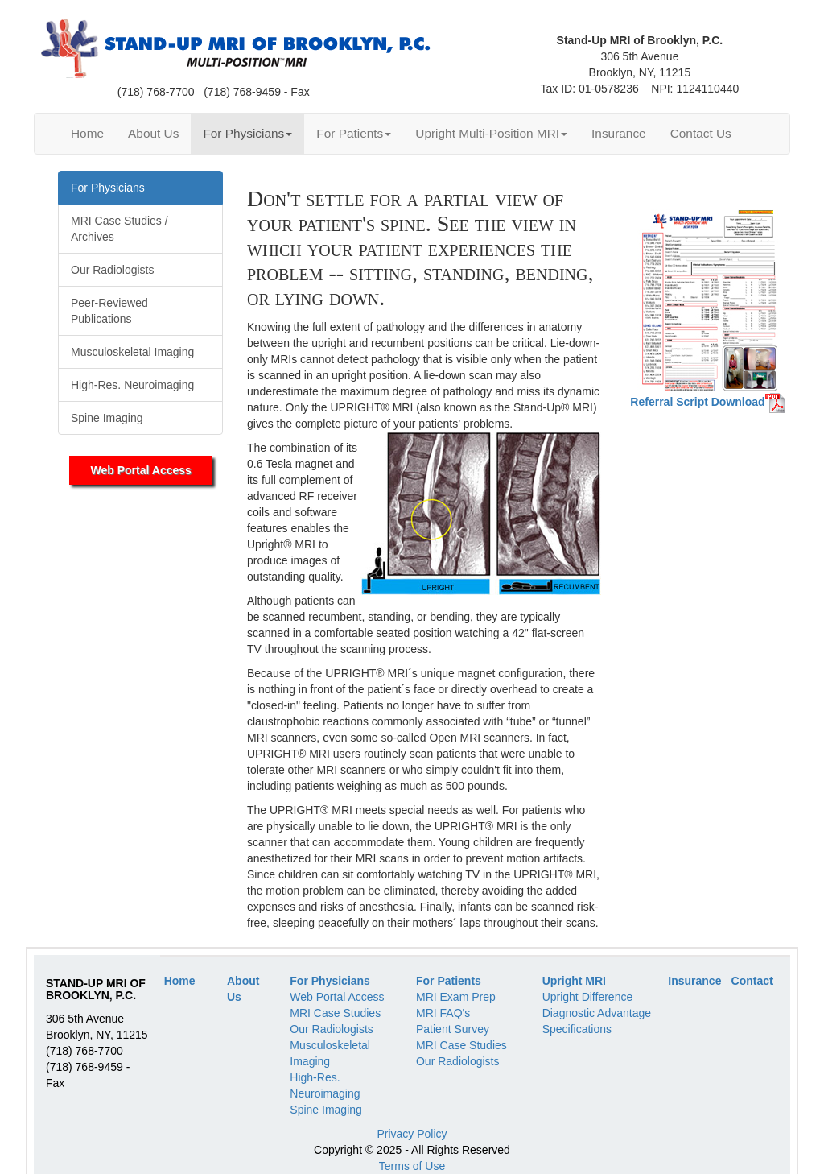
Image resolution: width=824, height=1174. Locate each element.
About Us (153, 133)
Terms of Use (412, 1166)
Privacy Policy (412, 1133)
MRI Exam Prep (456, 996)
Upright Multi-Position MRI (491, 133)
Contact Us (700, 133)
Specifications (577, 1029)
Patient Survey (452, 1029)
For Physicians (247, 133)
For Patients (353, 133)
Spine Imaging (326, 1109)
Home (87, 133)
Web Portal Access (141, 470)
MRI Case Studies (335, 1013)
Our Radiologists (331, 1029)
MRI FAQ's (443, 1013)
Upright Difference (587, 996)
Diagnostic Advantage (596, 1013)
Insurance (618, 133)
